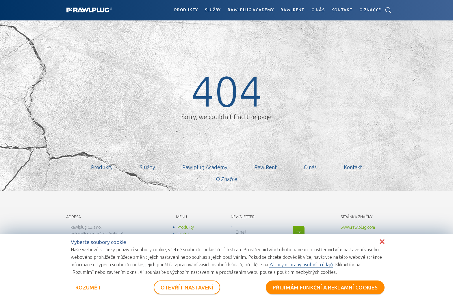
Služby (213, 10)
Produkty (186, 10)
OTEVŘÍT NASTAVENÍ (187, 287)
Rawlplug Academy (251, 10)
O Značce (370, 10)
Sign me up (299, 232)
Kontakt (341, 10)
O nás (318, 10)
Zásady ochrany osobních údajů (301, 264)
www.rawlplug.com (358, 227)
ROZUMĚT (88, 287)
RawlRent (293, 10)
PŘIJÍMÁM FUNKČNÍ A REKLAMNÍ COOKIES (325, 287)
